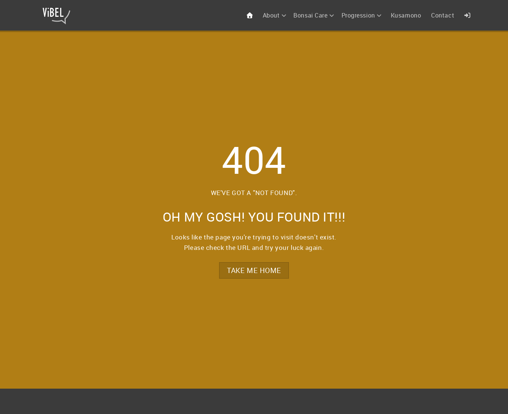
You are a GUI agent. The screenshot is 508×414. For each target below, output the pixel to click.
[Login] (468, 15)
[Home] (250, 15)
